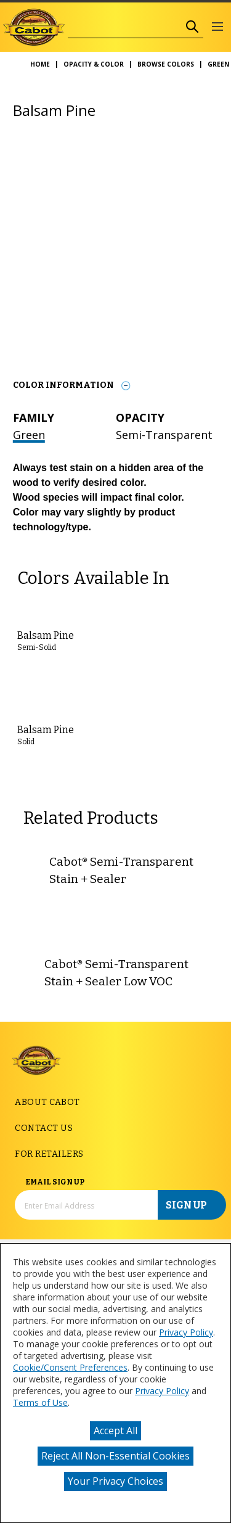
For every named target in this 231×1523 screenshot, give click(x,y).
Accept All (115, 1430)
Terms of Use (40, 1402)
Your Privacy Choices (115, 1481)
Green (29, 434)
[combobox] (125, 27)
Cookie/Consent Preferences (70, 1367)
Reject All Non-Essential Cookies (115, 1456)
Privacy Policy (186, 1332)
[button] (217, 27)
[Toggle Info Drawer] (126, 385)
